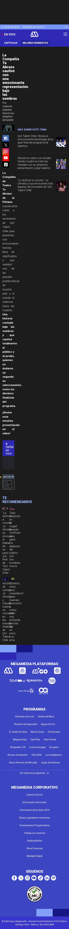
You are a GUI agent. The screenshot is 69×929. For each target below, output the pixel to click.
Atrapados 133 (18, 747)
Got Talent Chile (7, 484)
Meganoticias (20, 739)
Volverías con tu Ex (24, 716)
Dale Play (35, 739)
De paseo (54, 747)
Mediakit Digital (34, 856)
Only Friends (50, 739)
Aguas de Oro (48, 724)
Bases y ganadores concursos (34, 817)
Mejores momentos (35, 43)
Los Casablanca (53, 755)
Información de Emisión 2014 (35, 810)
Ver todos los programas (34, 773)
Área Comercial (35, 848)
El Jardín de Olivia (11, 27)
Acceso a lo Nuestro (18, 755)
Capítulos (10, 43)
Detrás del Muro (46, 716)
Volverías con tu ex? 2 (33, 27)
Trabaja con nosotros (34, 833)
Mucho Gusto (37, 732)
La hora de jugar (37, 747)
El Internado (54, 732)
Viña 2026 (36, 755)
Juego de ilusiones (50, 762)
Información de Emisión (34, 802)
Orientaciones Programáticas (34, 825)
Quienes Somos (34, 794)
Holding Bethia (34, 840)
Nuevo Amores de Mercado (23, 762)
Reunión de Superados (25, 724)
